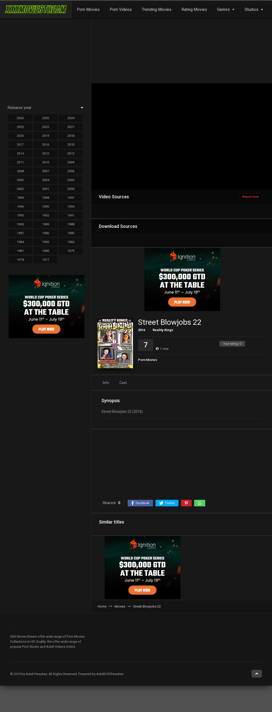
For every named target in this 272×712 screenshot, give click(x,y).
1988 (70, 224)
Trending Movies (156, 9)
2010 (45, 162)
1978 (20, 260)
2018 (70, 136)
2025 (45, 118)
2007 (45, 171)
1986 (45, 233)
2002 (20, 189)
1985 (70, 233)
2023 (20, 127)
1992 (45, 215)
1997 (70, 198)
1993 (20, 215)
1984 (20, 242)
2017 (20, 144)
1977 (45, 260)
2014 (20, 153)
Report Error (250, 197)
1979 (70, 251)
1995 (45, 206)
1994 (70, 206)
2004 (45, 180)
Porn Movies (88, 9)
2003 (70, 180)
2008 (20, 171)
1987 (20, 233)
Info (106, 383)
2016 (141, 330)
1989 (45, 224)
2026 (20, 118)
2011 (20, 162)
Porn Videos (121, 9)
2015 (70, 144)
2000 (70, 189)
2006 (70, 171)
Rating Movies (194, 9)
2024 (70, 118)
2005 (20, 180)
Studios (251, 9)
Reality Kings (163, 330)
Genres (223, 9)
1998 (45, 198)
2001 (45, 189)
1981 (20, 251)
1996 (20, 206)
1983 (45, 242)
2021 (70, 127)
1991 (70, 215)
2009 (70, 162)
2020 (20, 136)
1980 (45, 251)
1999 (20, 198)
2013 (45, 153)
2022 (45, 127)
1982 (70, 242)
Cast (123, 383)
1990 (20, 224)
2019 (45, 136)
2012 (70, 153)
